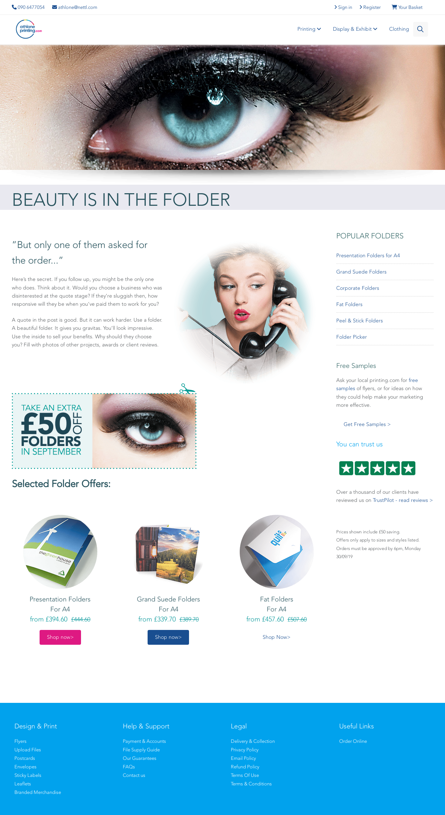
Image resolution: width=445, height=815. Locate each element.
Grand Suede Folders (361, 272)
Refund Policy (245, 766)
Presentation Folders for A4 (368, 255)
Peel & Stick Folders (359, 321)
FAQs (129, 766)
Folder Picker (351, 337)
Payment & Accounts (144, 741)
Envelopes (25, 766)
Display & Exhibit (356, 29)
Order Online (353, 741)
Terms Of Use (245, 775)
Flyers (20, 741)
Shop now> (60, 637)
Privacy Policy (245, 749)
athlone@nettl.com (74, 7)
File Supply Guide (141, 749)
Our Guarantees (139, 758)
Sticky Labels (27, 775)
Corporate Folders (357, 288)
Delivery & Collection (253, 741)
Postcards (24, 758)
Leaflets (22, 784)
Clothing (399, 29)
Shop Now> (276, 637)
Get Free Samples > (367, 424)
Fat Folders (349, 304)
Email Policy (243, 758)
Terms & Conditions (251, 784)
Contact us (134, 775)
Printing (310, 29)
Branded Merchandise (37, 792)
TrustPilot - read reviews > (403, 500)
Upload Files (27, 749)
